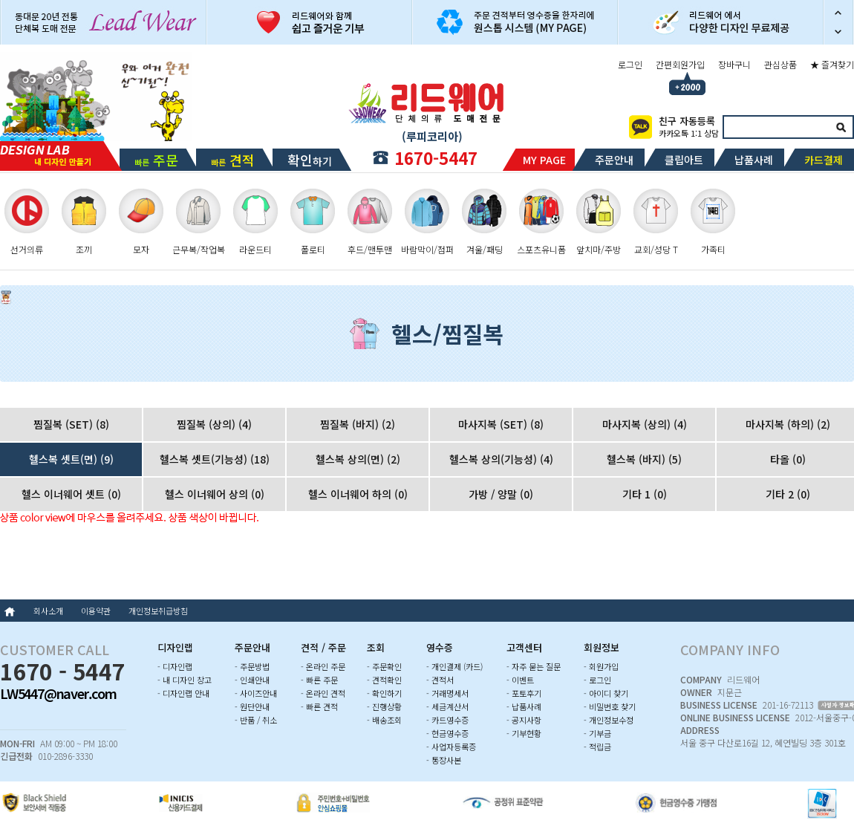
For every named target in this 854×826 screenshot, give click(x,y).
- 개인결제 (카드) (454, 666)
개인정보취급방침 (158, 611)
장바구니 (734, 64)
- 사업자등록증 (451, 746)
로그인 (630, 64)
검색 (841, 127)
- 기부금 (597, 733)
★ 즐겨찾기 (832, 64)
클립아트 (684, 159)
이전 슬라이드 (838, 11)
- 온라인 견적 (323, 693)
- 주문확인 (384, 666)
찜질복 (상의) (214, 424)
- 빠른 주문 (319, 680)
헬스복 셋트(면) (71, 459)
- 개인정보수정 (608, 720)
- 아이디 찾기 (606, 693)
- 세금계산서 (447, 706)
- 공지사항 (523, 720)
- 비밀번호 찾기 (610, 706)
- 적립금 (597, 746)
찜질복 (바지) (357, 424)
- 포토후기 (523, 693)
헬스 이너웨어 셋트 (71, 494)
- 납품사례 (523, 706)
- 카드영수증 (447, 720)
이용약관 (96, 611)
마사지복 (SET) (501, 424)
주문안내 (614, 159)
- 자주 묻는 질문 (533, 666)
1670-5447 (435, 157)
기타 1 (644, 494)
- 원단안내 (252, 706)
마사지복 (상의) (644, 424)
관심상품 (780, 64)
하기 (309, 159)
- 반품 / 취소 (256, 720)
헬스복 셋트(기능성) (215, 459)
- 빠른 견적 (319, 706)
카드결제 (823, 159)
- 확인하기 (384, 693)
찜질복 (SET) (71, 424)
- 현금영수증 (447, 733)
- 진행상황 (384, 706)
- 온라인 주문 (323, 666)
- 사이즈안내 (256, 693)
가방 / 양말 (501, 494)
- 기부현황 (523, 733)
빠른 (156, 159)
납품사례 (753, 159)
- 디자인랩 (174, 666)
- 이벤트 (520, 680)
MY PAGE (544, 159)
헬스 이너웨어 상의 (214, 494)
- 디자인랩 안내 (183, 693)
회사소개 (48, 611)
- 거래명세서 (447, 693)
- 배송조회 (384, 720)
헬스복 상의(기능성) (501, 459)
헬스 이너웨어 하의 (358, 494)
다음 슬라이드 (838, 33)
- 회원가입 (601, 666)
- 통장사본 (443, 760)
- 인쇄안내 (252, 680)
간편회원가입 (680, 64)
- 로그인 (597, 680)
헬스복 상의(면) (358, 459)
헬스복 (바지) (644, 459)
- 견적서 (440, 680)
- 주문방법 (252, 666)
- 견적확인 (384, 680)
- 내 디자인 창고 (184, 680)
